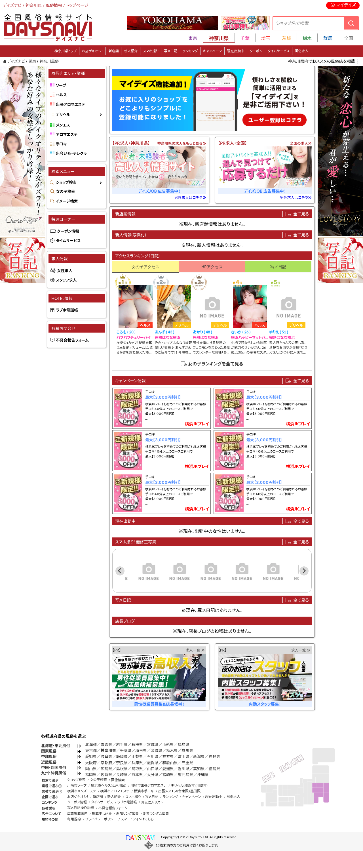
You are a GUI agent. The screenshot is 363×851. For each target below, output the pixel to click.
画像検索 (118, 780)
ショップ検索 (66, 182)
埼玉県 (141, 750)
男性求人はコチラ (190, 197)
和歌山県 (170, 762)
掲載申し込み (102, 813)
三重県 (187, 762)
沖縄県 (203, 774)
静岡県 (122, 756)
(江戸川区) (118, 785)
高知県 (199, 768)
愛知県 (91, 756)
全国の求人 (301, 143)
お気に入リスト (152, 802)
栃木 (307, 38)
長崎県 (122, 774)
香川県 (183, 768)
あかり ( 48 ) (202, 332)
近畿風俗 (48, 762)
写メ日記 (170, 51)
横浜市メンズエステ (81, 791)
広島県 (106, 768)
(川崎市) (201, 785)
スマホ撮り (151, 51)
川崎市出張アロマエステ (148, 785)
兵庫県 (137, 762)
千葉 (245, 38)
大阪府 (91, 762)
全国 (348, 38)
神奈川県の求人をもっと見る (181, 143)
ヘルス (61, 95)
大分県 (153, 774)
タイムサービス (279, 51)
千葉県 (126, 750)
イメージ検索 (67, 201)
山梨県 (137, 756)
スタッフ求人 (66, 280)
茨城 (286, 38)
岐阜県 (106, 756)
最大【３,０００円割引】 (163, 397)
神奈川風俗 (49, 61)
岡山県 (91, 768)
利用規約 (74, 819)
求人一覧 (194, 650)
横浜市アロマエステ (115, 791)
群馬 (327, 38)
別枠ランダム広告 (156, 813)
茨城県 (156, 750)
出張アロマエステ (70, 104)
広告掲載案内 (77, 813)
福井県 (168, 756)
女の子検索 (65, 191)
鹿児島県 (185, 774)
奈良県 (122, 762)
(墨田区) (195, 791)
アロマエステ (66, 134)
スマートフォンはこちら (137, 819)
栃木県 (172, 750)
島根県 (122, 768)
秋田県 (137, 744)
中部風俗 (48, 756)
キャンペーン (212, 51)
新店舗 (113, 51)
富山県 (183, 756)
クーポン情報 (68, 231)
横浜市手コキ (144, 791)
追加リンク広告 (127, 813)
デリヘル (63, 114)
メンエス (63, 125)
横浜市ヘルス (101, 785)
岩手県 (122, 744)
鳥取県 (137, 768)
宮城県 (153, 744)
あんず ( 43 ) (164, 332)
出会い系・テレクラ (71, 153)
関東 (32, 61)
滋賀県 (153, 762)
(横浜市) (189, 785)
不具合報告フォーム (72, 340)
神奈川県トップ (65, 51)
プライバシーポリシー (100, 819)
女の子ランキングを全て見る (215, 363)
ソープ (61, 85)
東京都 (91, 750)
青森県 (106, 744)
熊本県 (137, 774)
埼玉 (265, 38)
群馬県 (187, 750)
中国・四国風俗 (53, 767)
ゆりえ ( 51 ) (278, 332)
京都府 (106, 762)
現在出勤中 (235, 51)
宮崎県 (168, 774)
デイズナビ (16, 61)
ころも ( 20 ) (126, 332)
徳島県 (214, 768)
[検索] (351, 23)
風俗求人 (302, 51)
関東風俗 (48, 751)
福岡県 (91, 774)
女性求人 (64, 270)
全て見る (301, 213)
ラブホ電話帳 (67, 310)
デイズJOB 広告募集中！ (159, 191)
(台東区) (183, 791)
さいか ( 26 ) (241, 332)
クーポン (256, 51)
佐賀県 (106, 774)
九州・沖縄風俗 (53, 773)
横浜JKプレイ (197, 423)
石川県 (153, 756)
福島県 (183, 744)
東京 (192, 38)
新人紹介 (131, 51)
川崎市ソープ (76, 785)
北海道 (91, 744)
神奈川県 (108, 750)
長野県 (214, 756)
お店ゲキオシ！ (92, 51)
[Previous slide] (119, 570)
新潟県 (199, 756)
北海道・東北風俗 (55, 745)
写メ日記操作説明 (80, 808)
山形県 (168, 744)
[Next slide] (304, 570)
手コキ (61, 144)
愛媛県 (168, 768)
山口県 (153, 768)
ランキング (190, 51)
